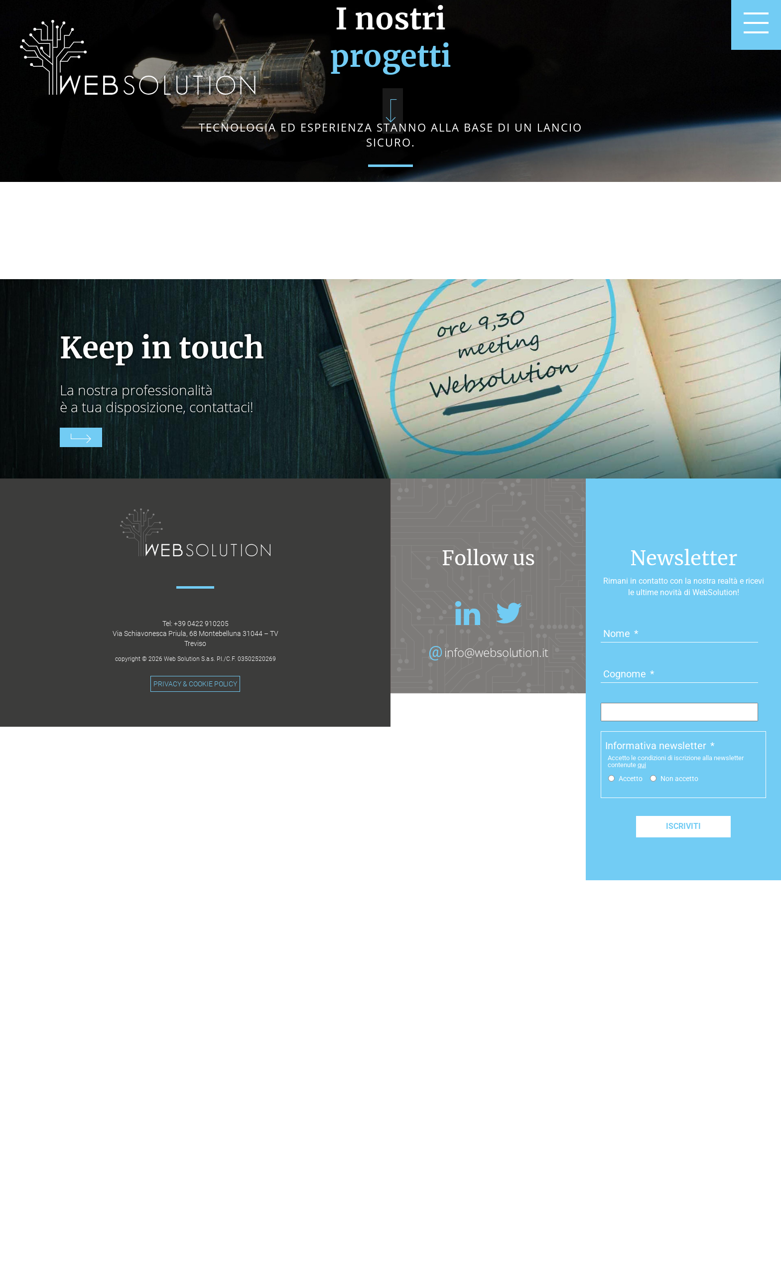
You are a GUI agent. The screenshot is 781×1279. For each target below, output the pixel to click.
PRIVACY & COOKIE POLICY (195, 983)
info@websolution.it (496, 951)
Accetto (631, 1078)
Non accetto (679, 1078)
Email (620, 1011)
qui (642, 1064)
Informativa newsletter (660, 1045)
